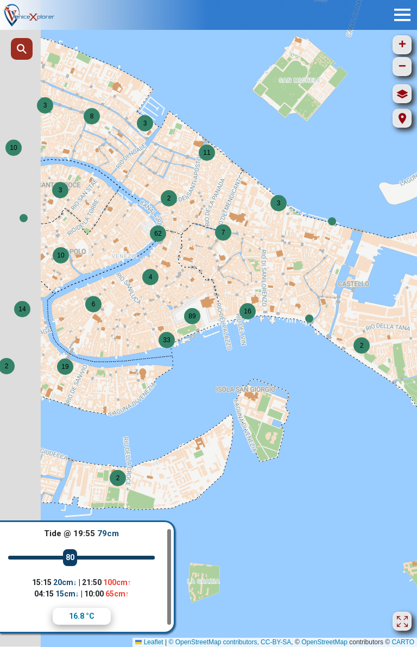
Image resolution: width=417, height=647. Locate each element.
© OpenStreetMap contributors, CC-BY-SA (229, 642)
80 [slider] (70, 557)
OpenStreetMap (324, 642)
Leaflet (149, 642)
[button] (24, 218)
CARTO (402, 642)
